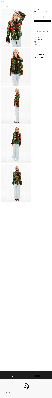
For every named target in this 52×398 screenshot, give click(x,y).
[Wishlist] (45, 2)
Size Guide (48, 13)
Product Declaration (39, 52)
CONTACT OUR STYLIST (39, 49)
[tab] (42, 27)
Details (36, 27)
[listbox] (42, 15)
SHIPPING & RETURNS (39, 55)
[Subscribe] (37, 376)
